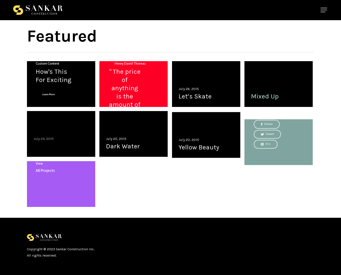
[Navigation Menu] (324, 10)
